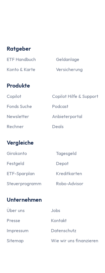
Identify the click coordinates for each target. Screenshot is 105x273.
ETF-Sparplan (21, 173)
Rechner (15, 126)
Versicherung (69, 69)
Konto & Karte (21, 69)
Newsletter (18, 116)
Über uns (16, 210)
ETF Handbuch (21, 59)
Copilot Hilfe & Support (75, 96)
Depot (62, 163)
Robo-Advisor (69, 183)
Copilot (14, 96)
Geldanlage (67, 59)
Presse (13, 220)
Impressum (18, 230)
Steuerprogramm (24, 183)
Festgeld (15, 163)
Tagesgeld (66, 153)
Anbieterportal (67, 116)
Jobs (55, 210)
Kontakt (59, 220)
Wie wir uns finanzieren (74, 240)
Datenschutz (63, 230)
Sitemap (15, 240)
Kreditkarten (69, 173)
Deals (58, 126)
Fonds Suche (19, 106)
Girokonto (17, 153)
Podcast (60, 106)
